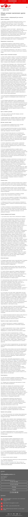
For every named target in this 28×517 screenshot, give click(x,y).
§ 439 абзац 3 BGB (15, 360)
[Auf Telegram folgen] (17, 492)
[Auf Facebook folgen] (10, 492)
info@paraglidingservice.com (9, 480)
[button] (12, 1)
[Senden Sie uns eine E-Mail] (14, 492)
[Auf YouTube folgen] (16, 492)
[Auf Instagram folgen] (12, 492)
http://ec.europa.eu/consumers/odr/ (8, 462)
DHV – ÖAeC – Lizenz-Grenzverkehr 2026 (11, 505)
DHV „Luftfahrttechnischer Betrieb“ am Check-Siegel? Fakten (13, 509)
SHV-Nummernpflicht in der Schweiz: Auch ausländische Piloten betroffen (14, 499)
